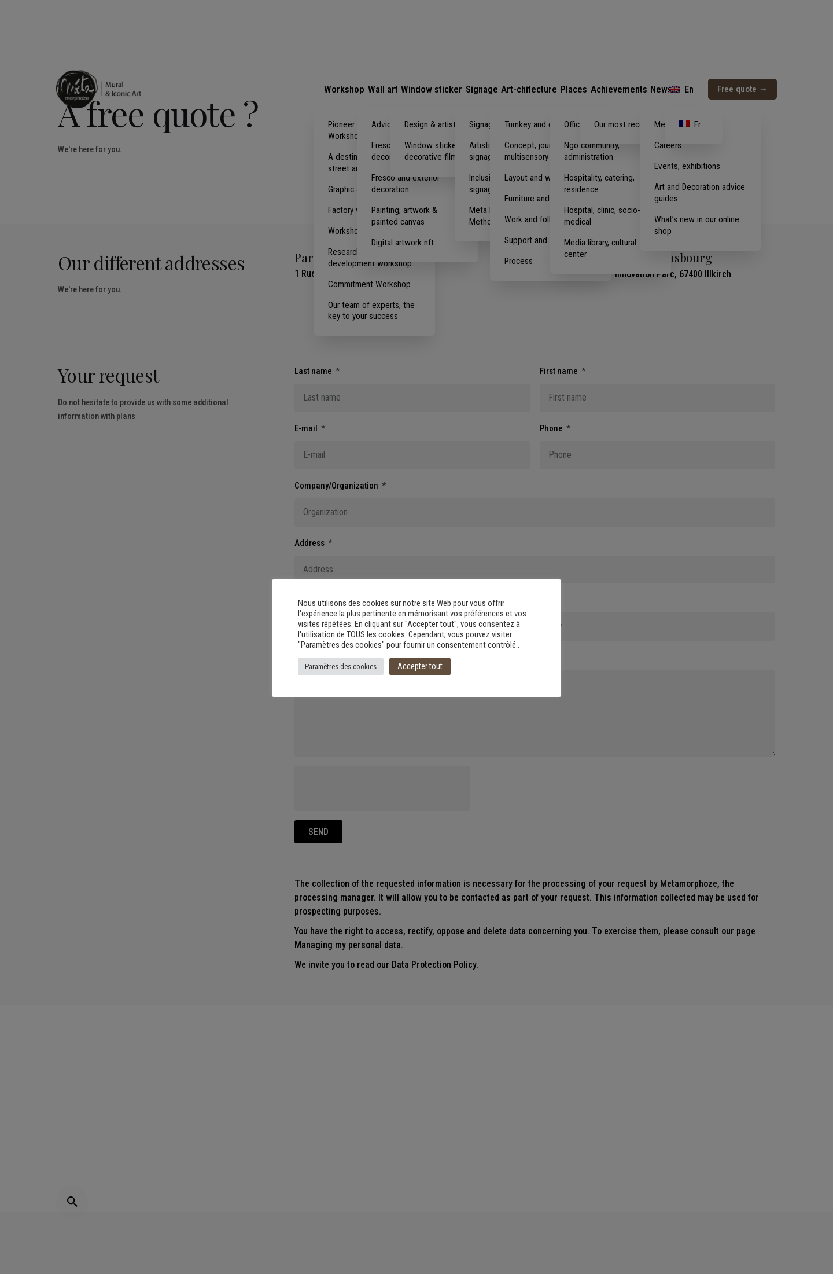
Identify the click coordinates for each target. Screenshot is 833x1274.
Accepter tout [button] (420, 666)
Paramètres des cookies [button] (341, 666)
